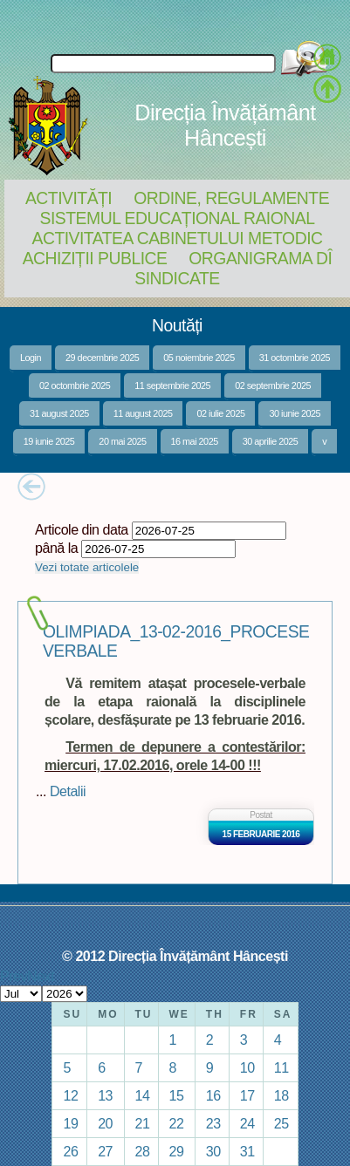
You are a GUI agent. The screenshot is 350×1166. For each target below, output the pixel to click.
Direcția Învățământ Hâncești (224, 125)
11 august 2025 (143, 413)
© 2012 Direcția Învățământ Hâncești (175, 956)
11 (281, 1067)
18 (281, 1095)
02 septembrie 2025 (273, 385)
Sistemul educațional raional (177, 218)
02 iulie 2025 (220, 413)
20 (105, 1123)
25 (281, 1123)
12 (70, 1095)
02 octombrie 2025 (74, 385)
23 (213, 1123)
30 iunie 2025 (294, 413)
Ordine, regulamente (231, 198)
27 (105, 1151)
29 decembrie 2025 (102, 357)
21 (142, 1123)
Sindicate (176, 278)
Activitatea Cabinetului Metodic (176, 238)
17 (247, 1095)
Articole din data (81, 529)
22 (176, 1123)
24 (247, 1123)
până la (56, 548)
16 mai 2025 (194, 441)
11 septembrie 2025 (172, 385)
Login (30, 357)
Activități (68, 198)
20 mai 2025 (122, 441)
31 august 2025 (59, 413)
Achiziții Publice (95, 258)
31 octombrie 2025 (294, 357)
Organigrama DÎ (260, 258)
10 (247, 1067)
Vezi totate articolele (87, 567)
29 (176, 1151)
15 (176, 1095)
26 (70, 1151)
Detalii (68, 791)
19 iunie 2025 (49, 441)
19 (70, 1123)
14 (142, 1095)
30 (213, 1151)
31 (247, 1151)
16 (213, 1095)
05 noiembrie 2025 (198, 357)
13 (105, 1095)
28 (142, 1151)
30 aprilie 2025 (271, 441)
